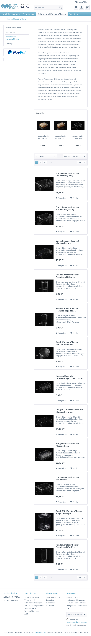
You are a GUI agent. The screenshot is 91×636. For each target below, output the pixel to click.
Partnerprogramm (31, 597)
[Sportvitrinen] (28, 14)
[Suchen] (60, 7)
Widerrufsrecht (30, 608)
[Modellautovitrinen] (11, 14)
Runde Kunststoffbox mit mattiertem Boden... (67, 343)
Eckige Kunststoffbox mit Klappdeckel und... (67, 242)
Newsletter (50, 600)
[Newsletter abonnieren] (85, 614)
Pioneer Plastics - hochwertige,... (43, 137)
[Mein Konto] (81, 7)
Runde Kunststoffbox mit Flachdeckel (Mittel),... (67, 309)
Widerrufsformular (31, 611)
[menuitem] (48, 8)
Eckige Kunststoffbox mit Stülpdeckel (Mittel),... (67, 208)
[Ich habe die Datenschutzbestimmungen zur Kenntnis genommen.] (67, 619)
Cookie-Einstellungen (54, 597)
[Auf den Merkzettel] (74, 198)
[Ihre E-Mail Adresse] (75, 614)
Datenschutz (50, 603)
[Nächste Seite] (40, 162)
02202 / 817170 (11, 597)
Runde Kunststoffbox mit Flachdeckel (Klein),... (67, 276)
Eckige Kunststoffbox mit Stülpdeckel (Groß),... (67, 174)
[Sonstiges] (73, 14)
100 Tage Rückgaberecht (34, 605)
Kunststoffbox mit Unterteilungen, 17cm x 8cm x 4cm (69, 377)
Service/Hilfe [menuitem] (81, 2)
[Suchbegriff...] (48, 7)
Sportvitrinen (11, 32)
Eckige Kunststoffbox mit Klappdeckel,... (67, 444)
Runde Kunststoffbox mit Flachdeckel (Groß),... (67, 546)
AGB (26, 614)
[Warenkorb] (87, 7)
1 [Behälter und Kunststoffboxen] (36, 162)
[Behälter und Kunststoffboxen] (52, 14)
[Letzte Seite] (45, 162)
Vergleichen (62, 198)
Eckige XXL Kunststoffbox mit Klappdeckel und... (69, 411)
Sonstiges (9, 44)
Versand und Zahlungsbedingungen (33, 601)
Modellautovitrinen (13, 27)
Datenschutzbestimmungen (77, 622)
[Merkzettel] (76, 7)
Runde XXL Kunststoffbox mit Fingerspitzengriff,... (69, 512)
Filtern (40, 156)
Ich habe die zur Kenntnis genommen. (77, 622)
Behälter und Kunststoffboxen (12, 38)
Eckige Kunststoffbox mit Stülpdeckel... (67, 478)
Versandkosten (40, 632)
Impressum (50, 605)
